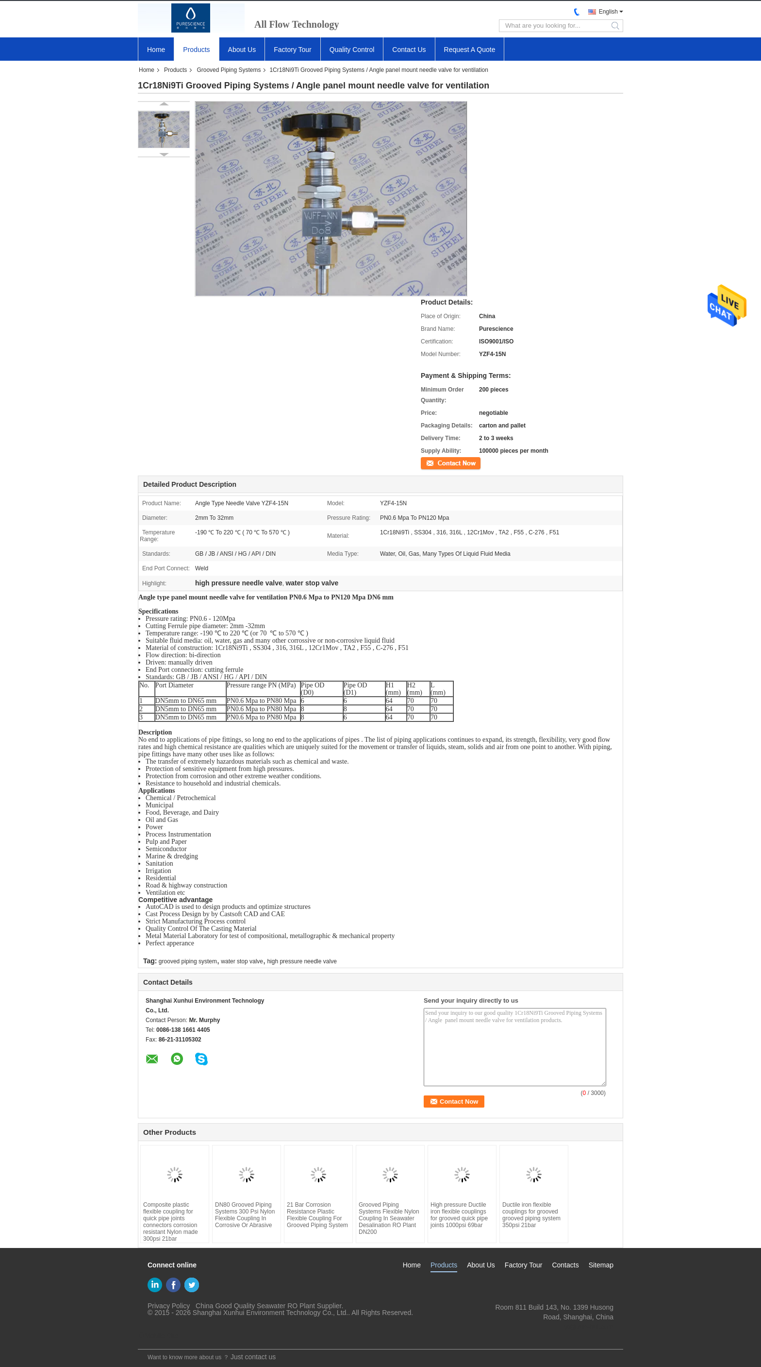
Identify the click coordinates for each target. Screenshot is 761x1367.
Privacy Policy (169, 1306)
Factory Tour (293, 49)
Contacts (565, 1265)
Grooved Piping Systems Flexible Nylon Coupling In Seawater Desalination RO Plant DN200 (389, 1218)
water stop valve (242, 961)
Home (156, 49)
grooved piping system (188, 961)
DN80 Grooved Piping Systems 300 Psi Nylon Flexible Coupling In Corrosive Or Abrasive (245, 1215)
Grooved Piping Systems (229, 70)
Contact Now (437, 462)
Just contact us (253, 1357)
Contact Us (409, 49)
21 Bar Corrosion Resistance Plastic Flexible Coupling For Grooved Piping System (317, 1215)
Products (196, 49)
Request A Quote (470, 49)
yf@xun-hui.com (588, 1327)
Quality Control (352, 49)
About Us (242, 49)
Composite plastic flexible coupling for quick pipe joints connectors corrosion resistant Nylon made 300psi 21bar (170, 1221)
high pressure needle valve (301, 961)
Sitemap (601, 1265)
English (608, 11)
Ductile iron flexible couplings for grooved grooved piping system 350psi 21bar (531, 1215)
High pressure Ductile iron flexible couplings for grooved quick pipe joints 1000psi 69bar (459, 1215)
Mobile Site (158, 1336)
